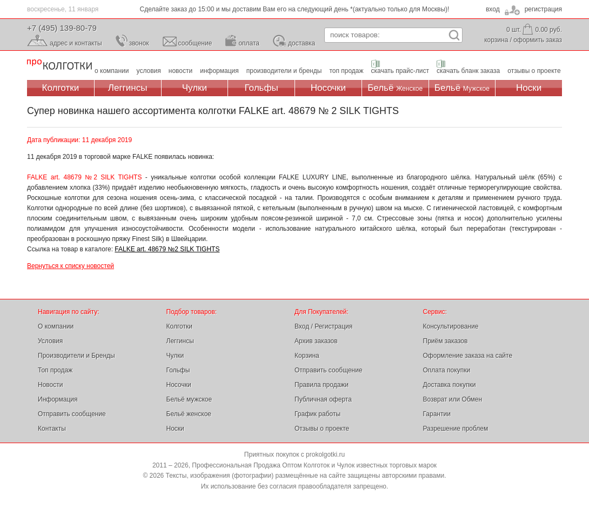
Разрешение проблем (455, 428)
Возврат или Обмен (453, 399)
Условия (50, 341)
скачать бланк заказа (468, 71)
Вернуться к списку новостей (70, 266)
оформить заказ (537, 40)
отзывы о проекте (533, 71)
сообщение (195, 43)
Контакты (52, 428)
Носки (528, 88)
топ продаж (346, 71)
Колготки (60, 88)
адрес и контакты (76, 43)
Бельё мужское (189, 399)
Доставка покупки (449, 385)
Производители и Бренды (76, 355)
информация (219, 71)
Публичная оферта (323, 399)
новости (180, 71)
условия (149, 71)
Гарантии (437, 414)
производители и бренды (284, 71)
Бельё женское (188, 414)
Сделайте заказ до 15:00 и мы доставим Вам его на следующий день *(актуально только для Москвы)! (295, 9)
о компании (112, 71)
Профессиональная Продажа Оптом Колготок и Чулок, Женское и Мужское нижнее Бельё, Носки (59, 65)
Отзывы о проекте (321, 428)
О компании (55, 326)
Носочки (328, 88)
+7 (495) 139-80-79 (62, 27)
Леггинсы (128, 88)
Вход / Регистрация (323, 326)
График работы (317, 414)
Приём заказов (445, 341)
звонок (139, 43)
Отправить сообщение (72, 414)
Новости (50, 385)
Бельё (395, 88)
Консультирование (451, 326)
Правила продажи (321, 385)
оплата (248, 43)
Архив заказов (316, 341)
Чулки (194, 88)
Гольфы (261, 88)
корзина (496, 40)
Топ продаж (55, 370)
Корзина (306, 355)
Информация (57, 399)
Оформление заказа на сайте (468, 355)
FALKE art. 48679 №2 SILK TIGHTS (167, 249)
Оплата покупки (447, 370)
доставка (301, 43)
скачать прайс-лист (400, 71)
